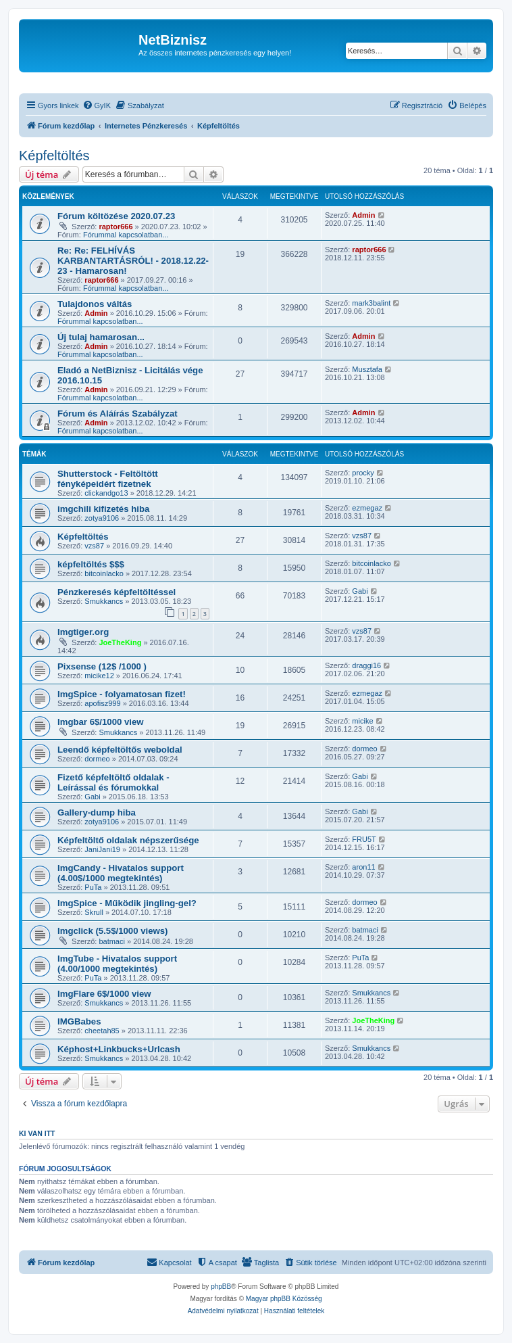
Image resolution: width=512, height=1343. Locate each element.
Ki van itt (37, 1133)
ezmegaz (367, 508)
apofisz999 (102, 703)
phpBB (221, 1286)
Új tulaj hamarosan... (101, 337)
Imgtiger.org (83, 632)
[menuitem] (96, 105)
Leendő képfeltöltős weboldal (119, 750)
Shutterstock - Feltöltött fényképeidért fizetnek (107, 479)
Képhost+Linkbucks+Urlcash (118, 1049)
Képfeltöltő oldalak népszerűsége (128, 840)
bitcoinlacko (103, 573)
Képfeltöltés (54, 155)
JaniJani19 (102, 849)
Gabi (359, 591)
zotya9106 (101, 518)
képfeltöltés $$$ (90, 564)
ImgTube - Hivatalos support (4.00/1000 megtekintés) (117, 963)
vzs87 (94, 546)
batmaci (112, 941)
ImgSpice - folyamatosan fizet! (121, 694)
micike (362, 721)
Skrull (93, 912)
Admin (363, 215)
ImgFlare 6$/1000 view (104, 994)
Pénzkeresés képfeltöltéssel (116, 592)
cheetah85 (101, 1031)
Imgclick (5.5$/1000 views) (112, 931)
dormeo (96, 759)
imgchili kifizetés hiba (103, 509)
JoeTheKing (120, 642)
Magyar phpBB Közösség (284, 1298)
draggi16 (366, 665)
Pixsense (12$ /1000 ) (102, 666)
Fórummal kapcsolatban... (126, 235)
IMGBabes (79, 1021)
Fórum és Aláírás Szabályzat (117, 413)
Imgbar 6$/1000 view (100, 722)
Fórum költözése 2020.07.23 (116, 216)
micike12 (98, 676)
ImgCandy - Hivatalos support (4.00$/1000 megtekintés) (120, 873)
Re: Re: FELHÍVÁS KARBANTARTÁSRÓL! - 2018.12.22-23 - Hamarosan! (133, 260)
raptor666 (115, 226)
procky (363, 473)
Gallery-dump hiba (96, 812)
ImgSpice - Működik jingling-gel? (127, 903)
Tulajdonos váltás (94, 304)
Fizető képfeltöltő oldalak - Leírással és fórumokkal (113, 782)
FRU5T (364, 839)
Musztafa (367, 369)
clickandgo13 (106, 493)
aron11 (363, 867)
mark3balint (371, 303)
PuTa (92, 887)
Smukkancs (103, 601)
